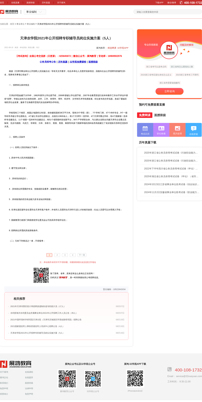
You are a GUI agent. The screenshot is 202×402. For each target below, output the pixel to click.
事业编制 (31, 24)
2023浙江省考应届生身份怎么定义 (156, 75)
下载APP (159, 2)
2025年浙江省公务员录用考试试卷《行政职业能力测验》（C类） (171, 161)
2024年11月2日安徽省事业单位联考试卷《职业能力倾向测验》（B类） (171, 192)
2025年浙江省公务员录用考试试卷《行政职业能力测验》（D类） (171, 153)
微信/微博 (171, 2)
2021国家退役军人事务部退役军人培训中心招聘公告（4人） (37, 326)
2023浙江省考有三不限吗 (187, 75)
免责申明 (4, 388)
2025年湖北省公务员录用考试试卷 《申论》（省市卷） (171, 176)
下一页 (82, 255)
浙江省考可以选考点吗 (156, 67)
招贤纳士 (4, 394)
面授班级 (29, 383)
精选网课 (112, 48)
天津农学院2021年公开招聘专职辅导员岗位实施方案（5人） (37, 333)
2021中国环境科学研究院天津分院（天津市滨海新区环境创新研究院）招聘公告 (46, 319)
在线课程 (29, 372)
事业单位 (20, 24)
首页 (12, 24)
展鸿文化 (4, 377)
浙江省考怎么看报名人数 (182, 67)
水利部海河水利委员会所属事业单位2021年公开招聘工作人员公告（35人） (44, 313)
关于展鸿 (4, 372)
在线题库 (29, 377)
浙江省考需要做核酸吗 (170, 83)
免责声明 (29, 394)
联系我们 (4, 383)
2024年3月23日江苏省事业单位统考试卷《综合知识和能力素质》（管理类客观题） (171, 184)
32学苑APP (122, 48)
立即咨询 (169, 91)
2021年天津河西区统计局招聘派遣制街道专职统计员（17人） (38, 306)
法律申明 (29, 388)
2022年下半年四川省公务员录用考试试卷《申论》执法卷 (171, 169)
